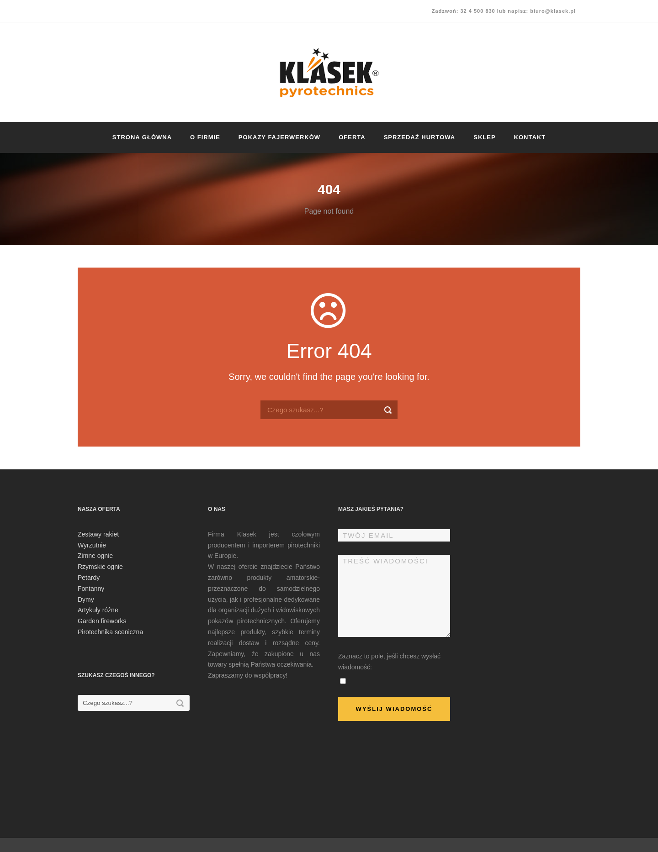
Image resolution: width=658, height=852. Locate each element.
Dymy (86, 599)
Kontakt (530, 137)
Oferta (352, 137)
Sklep (484, 137)
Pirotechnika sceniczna (110, 632)
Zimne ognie (95, 555)
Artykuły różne (98, 610)
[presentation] (407, 761)
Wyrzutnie (92, 545)
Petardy (89, 577)
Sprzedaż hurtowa (420, 137)
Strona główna (142, 137)
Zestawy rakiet (98, 534)
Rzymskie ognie (100, 566)
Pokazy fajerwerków (279, 137)
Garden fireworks (102, 621)
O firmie (205, 137)
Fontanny (91, 588)
